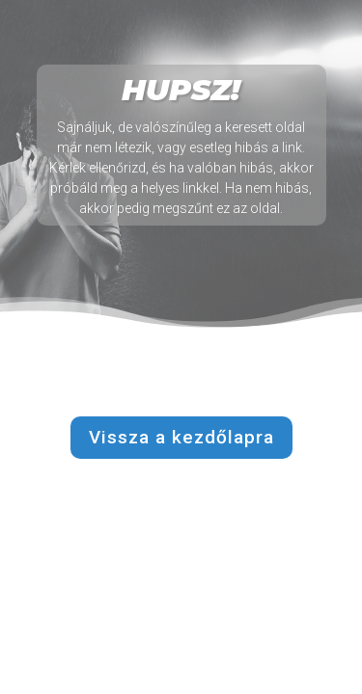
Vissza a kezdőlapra (181, 437)
